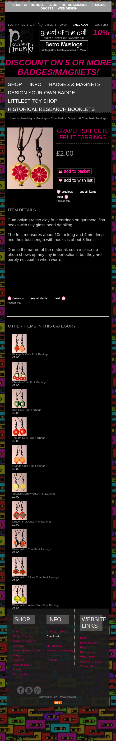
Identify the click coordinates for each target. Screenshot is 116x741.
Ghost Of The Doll (28, 5)
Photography (88, 652)
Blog (53, 5)
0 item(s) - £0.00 (55, 24)
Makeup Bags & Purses (22, 667)
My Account (53, 645)
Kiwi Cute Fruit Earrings (26, 409)
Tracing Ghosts (89, 666)
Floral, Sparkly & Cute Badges (26, 653)
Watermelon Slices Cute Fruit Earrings (35, 577)
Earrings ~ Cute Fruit (50, 118)
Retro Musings (75, 5)
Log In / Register (21, 24)
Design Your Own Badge (41, 92)
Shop (15, 84)
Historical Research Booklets (51, 109)
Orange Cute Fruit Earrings (28, 465)
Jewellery (26, 118)
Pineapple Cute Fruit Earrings (30, 354)
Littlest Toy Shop (32, 101)
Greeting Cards (22, 674)
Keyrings (18, 645)
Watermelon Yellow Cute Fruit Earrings (36, 605)
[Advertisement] (45, 279)
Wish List (101, 24)
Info (36, 84)
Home (12, 118)
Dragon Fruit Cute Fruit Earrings (31, 521)
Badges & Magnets (75, 84)
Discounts (52, 655)
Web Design (67, 8)
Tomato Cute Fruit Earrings (28, 437)
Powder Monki (68, 697)
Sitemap (51, 659)
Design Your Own (23, 636)
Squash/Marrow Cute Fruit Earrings (34, 493)
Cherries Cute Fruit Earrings (29, 382)
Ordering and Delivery (59, 650)
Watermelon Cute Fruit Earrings (31, 549)
